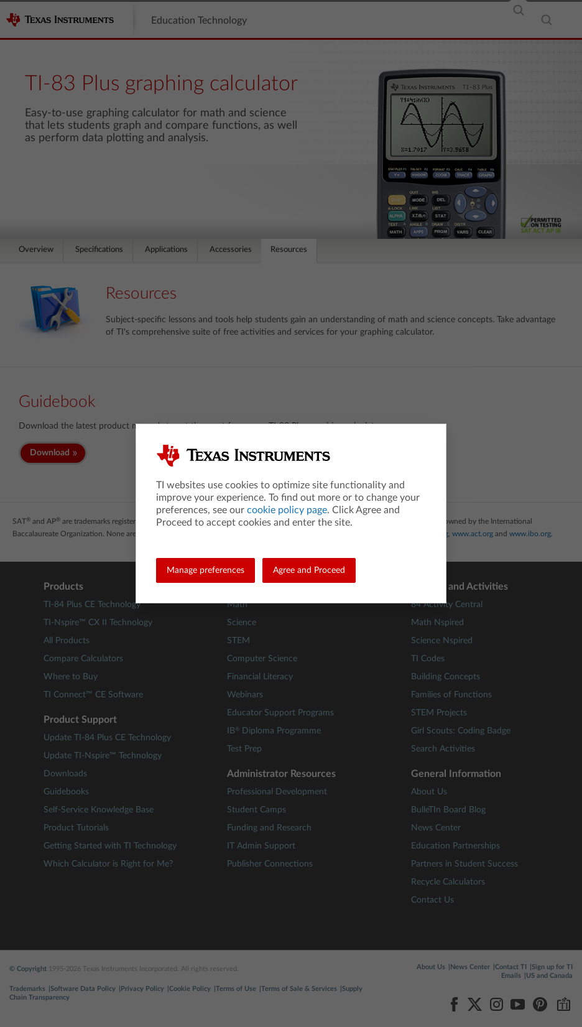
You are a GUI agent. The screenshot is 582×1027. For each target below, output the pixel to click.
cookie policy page (287, 510)
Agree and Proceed (309, 570)
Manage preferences (205, 570)
